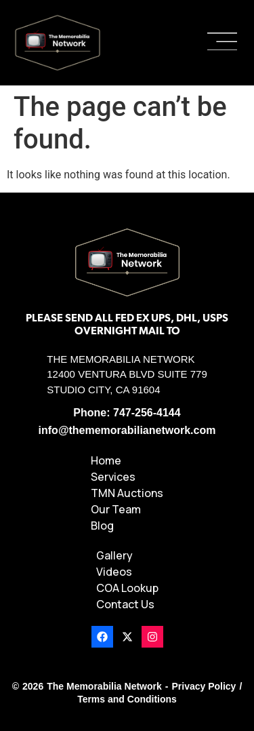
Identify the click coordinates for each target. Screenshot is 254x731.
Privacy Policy (203, 686)
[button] (221, 42)
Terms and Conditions (127, 699)
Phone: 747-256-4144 (126, 412)
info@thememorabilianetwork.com (127, 430)
